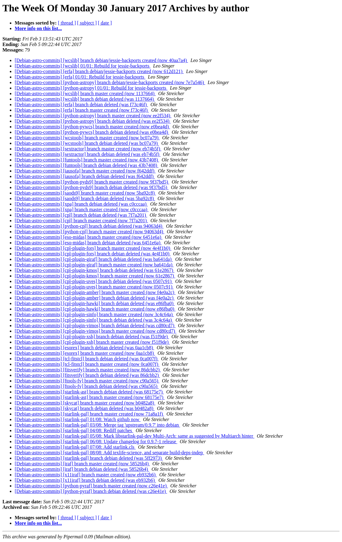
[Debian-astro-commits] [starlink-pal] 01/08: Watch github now (78, 419)
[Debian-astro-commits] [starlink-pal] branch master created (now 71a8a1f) (89, 413)
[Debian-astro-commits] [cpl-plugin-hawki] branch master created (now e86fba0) (95, 309)
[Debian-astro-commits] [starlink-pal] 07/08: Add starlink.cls (75, 447)
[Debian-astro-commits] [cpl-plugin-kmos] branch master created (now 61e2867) (95, 275)
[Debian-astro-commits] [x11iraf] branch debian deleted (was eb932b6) (85, 480)
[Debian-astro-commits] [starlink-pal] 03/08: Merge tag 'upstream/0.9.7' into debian (97, 425)
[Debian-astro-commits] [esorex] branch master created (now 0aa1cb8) (85, 353)
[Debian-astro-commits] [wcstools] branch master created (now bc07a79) (87, 137)
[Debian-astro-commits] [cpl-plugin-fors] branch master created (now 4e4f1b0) (93, 248)
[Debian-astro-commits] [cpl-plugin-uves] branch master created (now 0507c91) (94, 286)
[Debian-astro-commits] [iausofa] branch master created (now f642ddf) (85, 170)
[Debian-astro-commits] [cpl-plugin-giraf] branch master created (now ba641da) (94, 264)
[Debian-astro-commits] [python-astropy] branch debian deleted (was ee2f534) (93, 121)
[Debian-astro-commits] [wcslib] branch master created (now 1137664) (85, 93)
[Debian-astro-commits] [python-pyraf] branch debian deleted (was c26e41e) (91, 491)
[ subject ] (87, 22)
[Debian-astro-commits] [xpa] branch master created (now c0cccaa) (82, 209)
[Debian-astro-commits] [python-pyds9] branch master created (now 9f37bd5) (92, 181)
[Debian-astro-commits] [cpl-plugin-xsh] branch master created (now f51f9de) (92, 342)
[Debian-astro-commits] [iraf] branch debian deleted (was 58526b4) (82, 469)
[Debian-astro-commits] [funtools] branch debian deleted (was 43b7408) (86, 165)
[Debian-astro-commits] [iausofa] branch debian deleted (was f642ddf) (85, 176)
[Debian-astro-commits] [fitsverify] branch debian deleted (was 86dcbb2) (87, 375)
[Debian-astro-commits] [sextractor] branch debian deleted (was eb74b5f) (88, 154)
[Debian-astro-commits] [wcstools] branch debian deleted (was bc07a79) (87, 143)
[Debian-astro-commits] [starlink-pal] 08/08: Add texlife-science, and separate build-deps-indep (109, 452)
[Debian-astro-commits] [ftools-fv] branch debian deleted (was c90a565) (87, 386)
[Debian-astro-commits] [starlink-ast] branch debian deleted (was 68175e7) (89, 391)
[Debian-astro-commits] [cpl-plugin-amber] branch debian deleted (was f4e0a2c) (95, 297)
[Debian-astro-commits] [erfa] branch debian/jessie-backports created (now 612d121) (99, 71)
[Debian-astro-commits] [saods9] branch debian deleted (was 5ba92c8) (85, 198)
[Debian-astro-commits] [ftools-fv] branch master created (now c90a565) (87, 380)
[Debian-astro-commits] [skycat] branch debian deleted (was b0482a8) (84, 408)
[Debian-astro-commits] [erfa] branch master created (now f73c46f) (82, 110)
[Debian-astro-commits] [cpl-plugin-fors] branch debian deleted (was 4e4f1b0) (93, 253)
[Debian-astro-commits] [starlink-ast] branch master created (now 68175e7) (90, 397)
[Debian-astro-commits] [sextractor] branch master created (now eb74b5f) (88, 148)
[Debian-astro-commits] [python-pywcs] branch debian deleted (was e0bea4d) (92, 132)
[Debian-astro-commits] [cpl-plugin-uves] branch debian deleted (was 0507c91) (94, 281)
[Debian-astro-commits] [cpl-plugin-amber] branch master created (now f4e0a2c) (95, 292)
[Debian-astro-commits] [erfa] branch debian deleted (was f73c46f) (81, 104)
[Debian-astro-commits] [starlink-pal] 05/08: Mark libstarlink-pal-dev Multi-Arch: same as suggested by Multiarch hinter (134, 436)
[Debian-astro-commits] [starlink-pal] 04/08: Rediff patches (74, 430)
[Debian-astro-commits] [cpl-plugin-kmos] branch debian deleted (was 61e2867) (94, 270)
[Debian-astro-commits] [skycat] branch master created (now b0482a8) (85, 402)
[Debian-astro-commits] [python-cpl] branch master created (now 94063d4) (89, 231)
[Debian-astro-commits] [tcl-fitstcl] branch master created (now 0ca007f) (87, 364)
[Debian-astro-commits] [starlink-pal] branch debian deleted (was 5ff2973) (89, 458)
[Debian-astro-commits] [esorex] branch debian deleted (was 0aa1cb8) (84, 347)
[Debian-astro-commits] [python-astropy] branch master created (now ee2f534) (93, 115)
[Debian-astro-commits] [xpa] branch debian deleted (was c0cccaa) (81, 204)
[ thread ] (67, 22)
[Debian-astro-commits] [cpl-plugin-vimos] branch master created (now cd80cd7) (95, 331)
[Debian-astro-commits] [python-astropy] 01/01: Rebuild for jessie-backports (91, 88)
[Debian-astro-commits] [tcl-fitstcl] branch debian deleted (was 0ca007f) (87, 358)
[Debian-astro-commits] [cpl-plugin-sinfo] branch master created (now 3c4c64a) (94, 314)
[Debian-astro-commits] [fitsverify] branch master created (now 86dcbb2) (88, 369)
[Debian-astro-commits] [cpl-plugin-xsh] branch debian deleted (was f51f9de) (92, 336)
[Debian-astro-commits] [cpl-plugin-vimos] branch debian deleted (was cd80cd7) (95, 325)
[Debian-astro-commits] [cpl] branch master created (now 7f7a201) (81, 220)
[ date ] (105, 22)
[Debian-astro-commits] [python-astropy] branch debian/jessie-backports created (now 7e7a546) (110, 82)
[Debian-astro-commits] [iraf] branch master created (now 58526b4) (82, 463)
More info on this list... (38, 28)
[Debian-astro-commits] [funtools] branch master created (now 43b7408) (87, 159)
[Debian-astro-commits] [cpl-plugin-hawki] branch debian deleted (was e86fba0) (95, 303)
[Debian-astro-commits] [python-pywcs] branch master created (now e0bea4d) (92, 126)
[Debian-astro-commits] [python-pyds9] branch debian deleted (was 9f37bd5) (92, 187)
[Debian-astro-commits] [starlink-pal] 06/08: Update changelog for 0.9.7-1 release (96, 441)
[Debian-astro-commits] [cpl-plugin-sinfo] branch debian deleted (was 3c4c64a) (94, 320)
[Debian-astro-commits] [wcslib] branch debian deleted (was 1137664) (85, 99)
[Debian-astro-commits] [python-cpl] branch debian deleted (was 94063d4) (89, 226)
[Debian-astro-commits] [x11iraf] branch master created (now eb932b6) (86, 474)
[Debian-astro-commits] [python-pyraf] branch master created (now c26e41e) (91, 485)
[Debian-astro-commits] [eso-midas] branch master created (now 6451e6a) (88, 237)
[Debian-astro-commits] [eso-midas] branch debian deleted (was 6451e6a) (88, 242)
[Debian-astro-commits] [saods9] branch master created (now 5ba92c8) (85, 193)
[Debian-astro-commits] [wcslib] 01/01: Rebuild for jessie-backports (82, 65)
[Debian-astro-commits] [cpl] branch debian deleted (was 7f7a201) (81, 215)
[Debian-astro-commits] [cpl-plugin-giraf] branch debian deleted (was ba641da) (94, 259)
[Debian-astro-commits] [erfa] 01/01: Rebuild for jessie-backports (80, 76)
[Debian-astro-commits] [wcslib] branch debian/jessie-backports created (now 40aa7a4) (101, 60)
